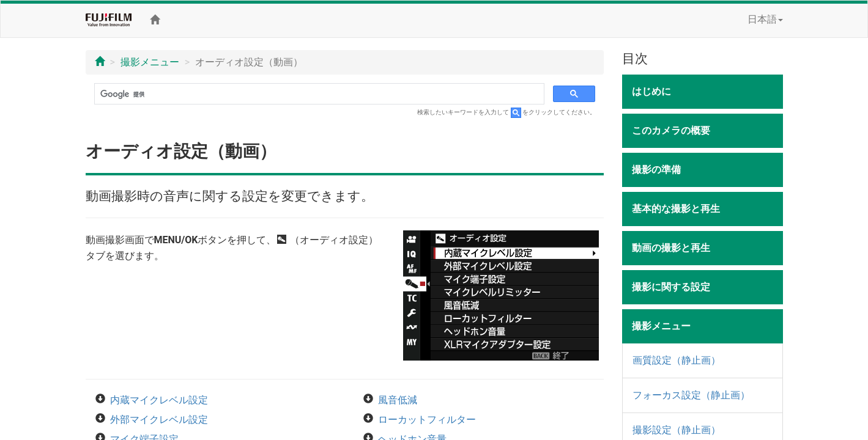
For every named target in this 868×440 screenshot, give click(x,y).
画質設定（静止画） (676, 360)
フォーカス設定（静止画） (691, 395)
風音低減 (397, 400)
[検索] (318, 94)
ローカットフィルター (427, 419)
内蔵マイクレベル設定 (159, 400)
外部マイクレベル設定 (159, 419)
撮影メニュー (150, 62)
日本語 (765, 19)
